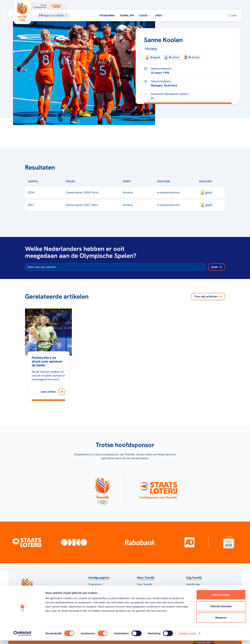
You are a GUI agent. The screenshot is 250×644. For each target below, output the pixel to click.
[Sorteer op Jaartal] (44, 181)
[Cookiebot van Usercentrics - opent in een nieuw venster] (22, 637)
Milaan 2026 (95, 588)
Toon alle (208, 296)
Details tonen (187, 637)
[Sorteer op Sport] (136, 181)
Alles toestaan (221, 598)
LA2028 (145, 15)
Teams (189, 588)
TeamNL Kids (144, 588)
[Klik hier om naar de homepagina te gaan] (22, 12)
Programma (107, 15)
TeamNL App (127, 15)
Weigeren (221, 621)
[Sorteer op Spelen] (80, 181)
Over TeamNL (144, 584)
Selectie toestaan (221, 609)
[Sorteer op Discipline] (175, 181)
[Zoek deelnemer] (216, 267)
